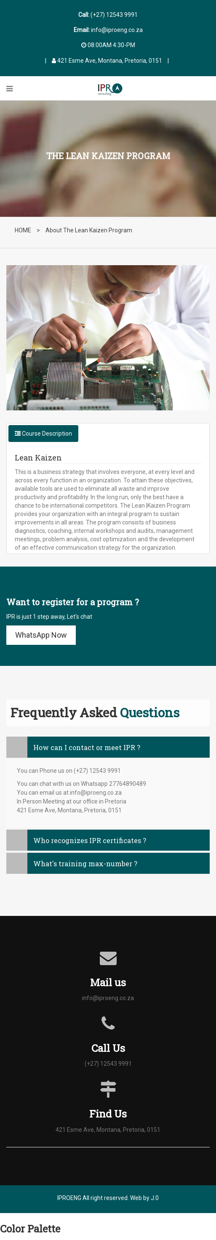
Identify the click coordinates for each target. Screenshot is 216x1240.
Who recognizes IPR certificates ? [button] (76, 840)
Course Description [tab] (43, 433)
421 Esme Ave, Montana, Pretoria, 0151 (107, 60)
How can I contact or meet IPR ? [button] (73, 747)
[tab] (108, 747)
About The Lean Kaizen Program (88, 230)
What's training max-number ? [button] (71, 863)
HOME (23, 230)
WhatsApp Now (41, 635)
